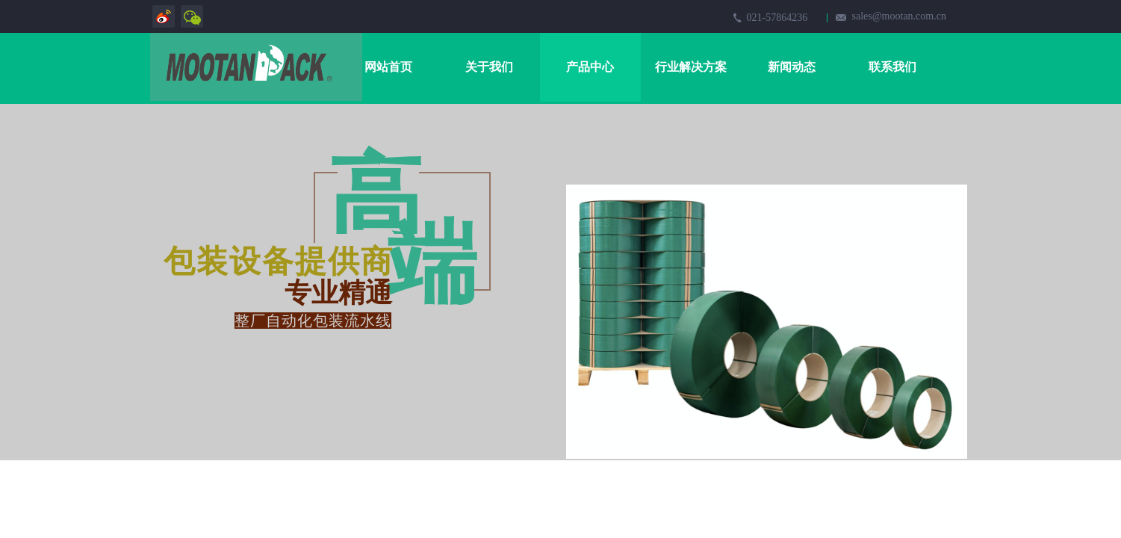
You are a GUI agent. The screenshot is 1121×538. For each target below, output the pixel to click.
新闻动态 (792, 67)
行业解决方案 (691, 67)
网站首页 (388, 67)
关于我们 (489, 67)
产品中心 (590, 67)
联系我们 (892, 67)
